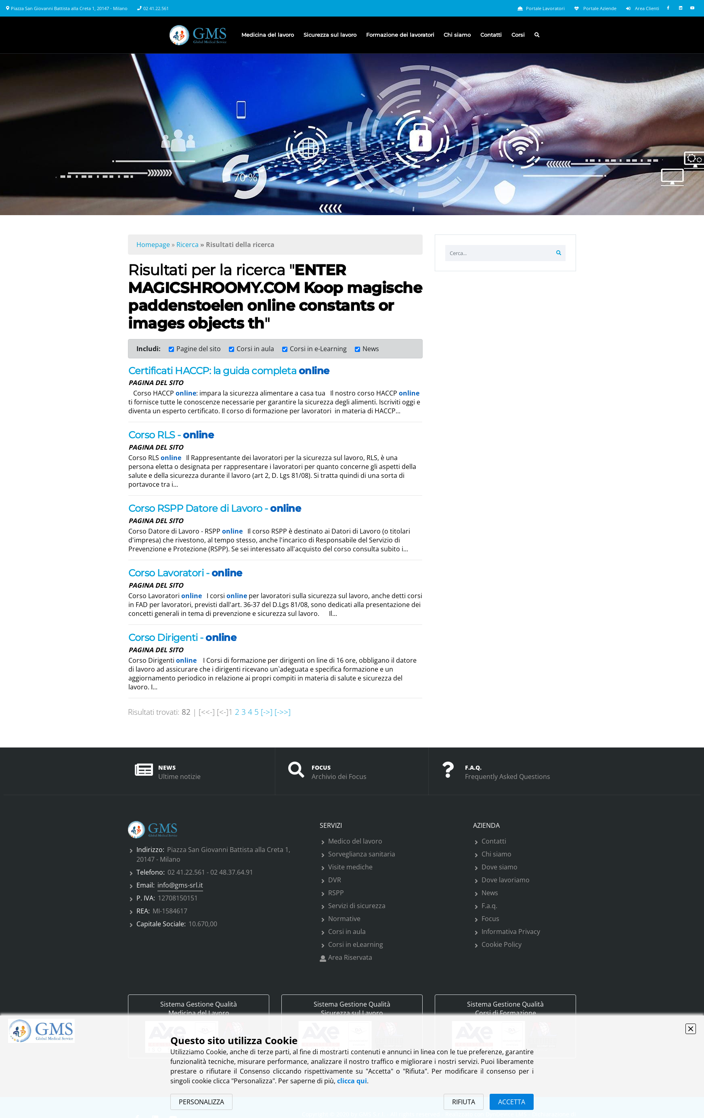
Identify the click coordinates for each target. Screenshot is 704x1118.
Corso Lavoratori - (185, 573)
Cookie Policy (502, 944)
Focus (490, 918)
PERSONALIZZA (201, 1101)
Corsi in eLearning (355, 944)
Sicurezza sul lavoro (330, 35)
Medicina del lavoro (267, 35)
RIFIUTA (463, 1101)
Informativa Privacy (511, 931)
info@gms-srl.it (180, 885)
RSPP (336, 892)
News (370, 348)
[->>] (282, 711)
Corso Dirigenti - (182, 637)
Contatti (491, 35)
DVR (334, 879)
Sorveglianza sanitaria (361, 854)
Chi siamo (457, 35)
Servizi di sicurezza (357, 905)
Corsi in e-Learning (318, 348)
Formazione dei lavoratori (400, 35)
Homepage (153, 244)
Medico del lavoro (355, 841)
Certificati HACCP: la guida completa (228, 371)
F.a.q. (489, 905)
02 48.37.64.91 (231, 872)
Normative (344, 918)
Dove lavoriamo (506, 879)
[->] (265, 711)
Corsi (518, 35)
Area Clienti (642, 8)
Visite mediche (350, 867)
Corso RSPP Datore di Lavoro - (214, 508)
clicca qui (352, 1080)
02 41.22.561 (156, 8)
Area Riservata (350, 957)
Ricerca (187, 244)
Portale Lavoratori (541, 8)
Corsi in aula (255, 348)
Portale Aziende (595, 8)
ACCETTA (511, 1101)
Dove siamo (500, 867)
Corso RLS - (171, 435)
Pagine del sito (198, 348)
